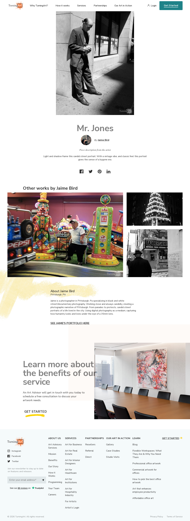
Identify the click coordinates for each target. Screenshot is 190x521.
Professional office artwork (146, 463)
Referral (89, 450)
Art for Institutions (71, 481)
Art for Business (73, 444)
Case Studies (113, 450)
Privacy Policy (156, 516)
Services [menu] (81, 5)
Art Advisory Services (55, 446)
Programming (55, 482)
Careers (52, 494)
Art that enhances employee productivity (144, 490)
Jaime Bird (103, 140)
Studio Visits (112, 457)
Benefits (52, 460)
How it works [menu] (63, 5)
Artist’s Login (72, 507)
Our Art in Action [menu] (123, 5)
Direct (88, 457)
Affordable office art (143, 498)
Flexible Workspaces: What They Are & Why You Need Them (147, 454)
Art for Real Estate (71, 452)
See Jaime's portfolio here (69, 323)
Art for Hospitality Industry (71, 492)
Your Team (53, 488)
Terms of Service (175, 516)
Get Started (171, 5)
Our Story (53, 466)
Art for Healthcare (71, 471)
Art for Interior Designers (72, 462)
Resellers (90, 444)
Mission (52, 454)
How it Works (51, 474)
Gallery (110, 444)
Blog (134, 444)
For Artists (70, 501)
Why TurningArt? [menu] (39, 5)
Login (153, 5)
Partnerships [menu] (100, 5)
